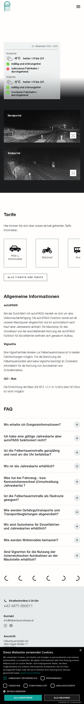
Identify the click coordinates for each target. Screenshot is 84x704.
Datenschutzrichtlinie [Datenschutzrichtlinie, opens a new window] (31, 673)
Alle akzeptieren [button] (23, 697)
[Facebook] (11, 625)
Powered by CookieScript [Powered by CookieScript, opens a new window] (70, 702)
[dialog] (42, 675)
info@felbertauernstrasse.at (19, 620)
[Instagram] (5, 625)
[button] (73, 135)
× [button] (80, 650)
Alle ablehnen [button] (62, 697)
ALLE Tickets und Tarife (25, 277)
